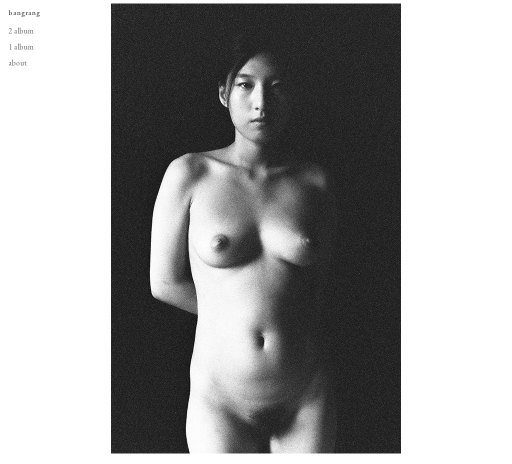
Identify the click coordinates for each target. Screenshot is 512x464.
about (17, 63)
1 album (21, 47)
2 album (21, 31)
